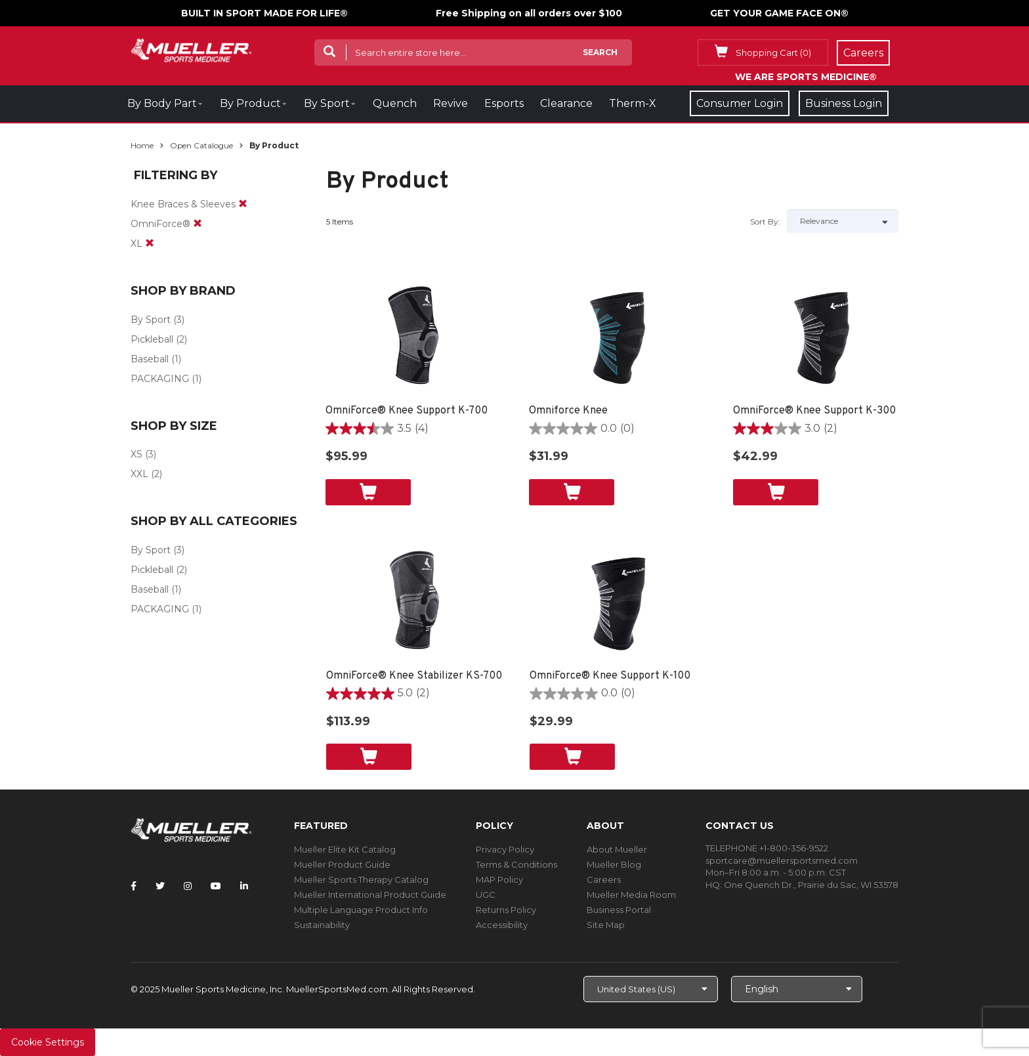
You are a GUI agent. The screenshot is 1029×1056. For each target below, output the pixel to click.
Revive (450, 103)
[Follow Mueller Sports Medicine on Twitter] (160, 886)
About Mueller (617, 849)
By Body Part (162, 103)
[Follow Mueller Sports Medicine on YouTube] (216, 886)
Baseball (150, 359)
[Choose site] (650, 989)
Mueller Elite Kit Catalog (345, 849)
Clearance (566, 103)
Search (600, 52)
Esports (504, 103)
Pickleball (152, 339)
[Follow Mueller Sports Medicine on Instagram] (188, 886)
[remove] (242, 204)
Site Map (606, 924)
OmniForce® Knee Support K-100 (610, 676)
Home (142, 145)
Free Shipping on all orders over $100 (529, 13)
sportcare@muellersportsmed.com (781, 860)
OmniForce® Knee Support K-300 (814, 410)
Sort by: (765, 221)
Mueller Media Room (631, 894)
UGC (485, 894)
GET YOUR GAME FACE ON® (779, 13)
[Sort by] (842, 221)
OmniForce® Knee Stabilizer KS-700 (414, 676)
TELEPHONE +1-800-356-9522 (766, 848)
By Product (250, 103)
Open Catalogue (201, 145)
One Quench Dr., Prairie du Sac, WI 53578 (811, 884)
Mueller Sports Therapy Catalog (361, 879)
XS (136, 454)
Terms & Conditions (516, 864)
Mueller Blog (614, 864)
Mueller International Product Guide (370, 894)
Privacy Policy (505, 849)
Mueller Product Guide (342, 864)
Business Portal (619, 909)
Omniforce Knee (568, 410)
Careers (604, 879)
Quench (395, 103)
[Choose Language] (796, 989)
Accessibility (502, 924)
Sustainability (322, 924)
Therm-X (632, 103)
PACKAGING (160, 379)
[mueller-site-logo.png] (191, 49)
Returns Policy (506, 909)
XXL (139, 474)
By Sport (327, 103)
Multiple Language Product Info (361, 909)
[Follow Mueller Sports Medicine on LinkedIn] (244, 886)
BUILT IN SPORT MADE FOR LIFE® (264, 13)
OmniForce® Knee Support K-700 (407, 410)
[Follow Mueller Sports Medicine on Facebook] (133, 886)
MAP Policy (499, 879)
